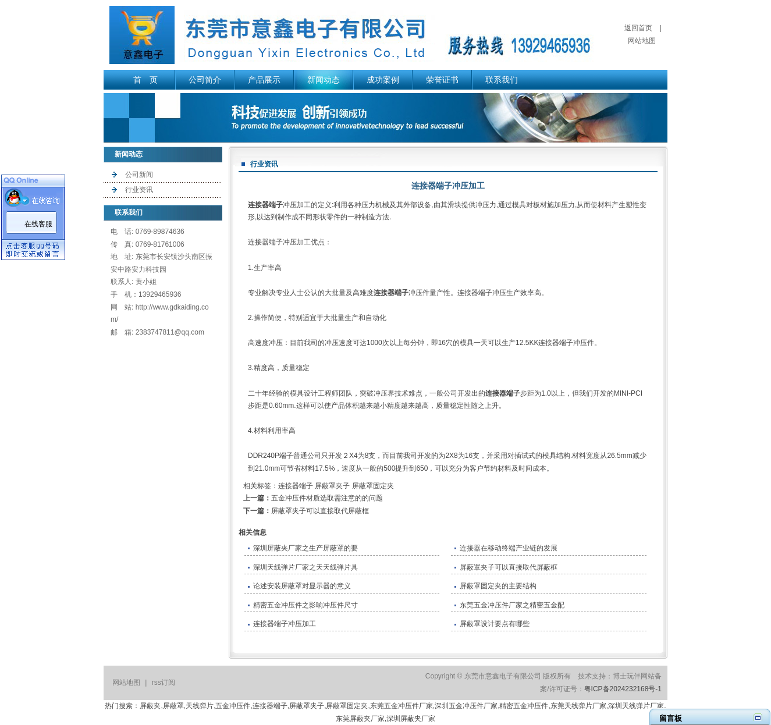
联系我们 (501, 79)
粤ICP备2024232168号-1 (623, 689)
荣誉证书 (442, 79)
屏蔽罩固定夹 (373, 486)
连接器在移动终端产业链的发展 (508, 548)
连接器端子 (265, 205)
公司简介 (205, 79)
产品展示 (264, 79)
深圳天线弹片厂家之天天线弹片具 (305, 567)
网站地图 (642, 41)
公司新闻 (139, 174)
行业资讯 (139, 190)
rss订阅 (163, 682)
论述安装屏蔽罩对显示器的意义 (302, 586)
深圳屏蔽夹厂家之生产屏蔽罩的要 (305, 548)
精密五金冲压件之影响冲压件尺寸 (305, 605)
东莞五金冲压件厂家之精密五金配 (512, 605)
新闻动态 (323, 79)
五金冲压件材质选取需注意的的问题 (327, 498)
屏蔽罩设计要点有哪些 (495, 624)
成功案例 (383, 79)
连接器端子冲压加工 (284, 624)
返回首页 (638, 28)
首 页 (145, 79)
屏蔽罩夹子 (332, 486)
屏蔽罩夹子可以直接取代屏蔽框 (320, 511)
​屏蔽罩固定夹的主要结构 (498, 586)
